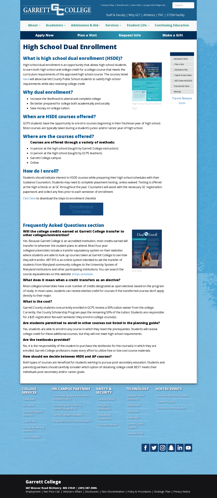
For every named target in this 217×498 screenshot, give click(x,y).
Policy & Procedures (139, 491)
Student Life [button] (138, 25)
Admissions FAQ (181, 69)
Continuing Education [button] (172, 25)
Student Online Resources (135, 397)
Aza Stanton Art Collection (171, 408)
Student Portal (135, 433)
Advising (177, 91)
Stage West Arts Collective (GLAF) (71, 421)
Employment (33, 491)
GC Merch (28, 405)
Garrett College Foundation (68, 414)
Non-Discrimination (113, 491)
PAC (161, 15)
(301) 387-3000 (87, 488)
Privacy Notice (181, 491)
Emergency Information (104, 407)
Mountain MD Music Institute (172, 395)
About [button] (34, 25)
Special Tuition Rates (182, 75)
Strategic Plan (162, 491)
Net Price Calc (52, 491)
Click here (29, 198)
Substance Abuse (107, 424)
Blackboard (122, 5)
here (26, 79)
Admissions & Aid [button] (85, 25)
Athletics (149, 15)
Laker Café (29, 421)
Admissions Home (181, 59)
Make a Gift (173, 35)
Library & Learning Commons (33, 429)
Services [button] (113, 25)
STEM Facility (176, 15)
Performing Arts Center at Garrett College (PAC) (67, 406)
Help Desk (133, 411)
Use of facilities (31, 436)
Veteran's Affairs (72, 491)
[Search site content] (183, 5)
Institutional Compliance (104, 416)
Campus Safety (106, 399)
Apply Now (44, 35)
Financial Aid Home (181, 86)
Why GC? (134, 15)
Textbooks (29, 399)
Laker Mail (136, 5)
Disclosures (92, 491)
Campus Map (107, 5)
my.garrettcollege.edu (154, 5)
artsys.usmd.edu (82, 274)
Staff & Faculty (115, 15)
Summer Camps (166, 401)
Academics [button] (56, 25)
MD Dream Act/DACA (183, 80)
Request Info (130, 35)
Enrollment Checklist (81, 209)
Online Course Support (135, 425)
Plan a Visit (87, 35)
